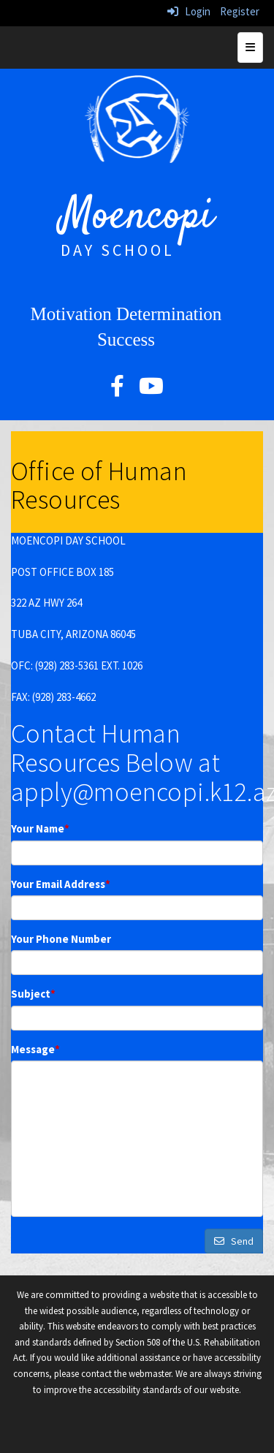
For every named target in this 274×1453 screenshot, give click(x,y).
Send (234, 1241)
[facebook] (117, 390)
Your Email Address (60, 884)
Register (239, 11)
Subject (33, 994)
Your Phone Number (61, 939)
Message (35, 1049)
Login (188, 11)
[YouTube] (151, 390)
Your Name (40, 828)
